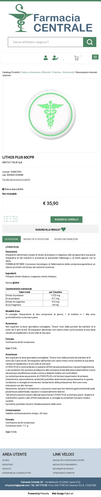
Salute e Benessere (31, 72)
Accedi (5, 460)
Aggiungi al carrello (66, 219)
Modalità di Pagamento (65, 464)
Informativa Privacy (63, 469)
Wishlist (6, 469)
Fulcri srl (69, 493)
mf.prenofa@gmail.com (17, 485)
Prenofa (45, 493)
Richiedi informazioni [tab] (66, 239)
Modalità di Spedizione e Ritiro (68, 460)
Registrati (7, 464)
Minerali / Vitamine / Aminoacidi (58, 72)
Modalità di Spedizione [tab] (36, 239)
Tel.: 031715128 (39, 485)
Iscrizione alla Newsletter (16, 473)
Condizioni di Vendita (64, 473)
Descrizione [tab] (11, 239)
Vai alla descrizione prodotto (16, 179)
